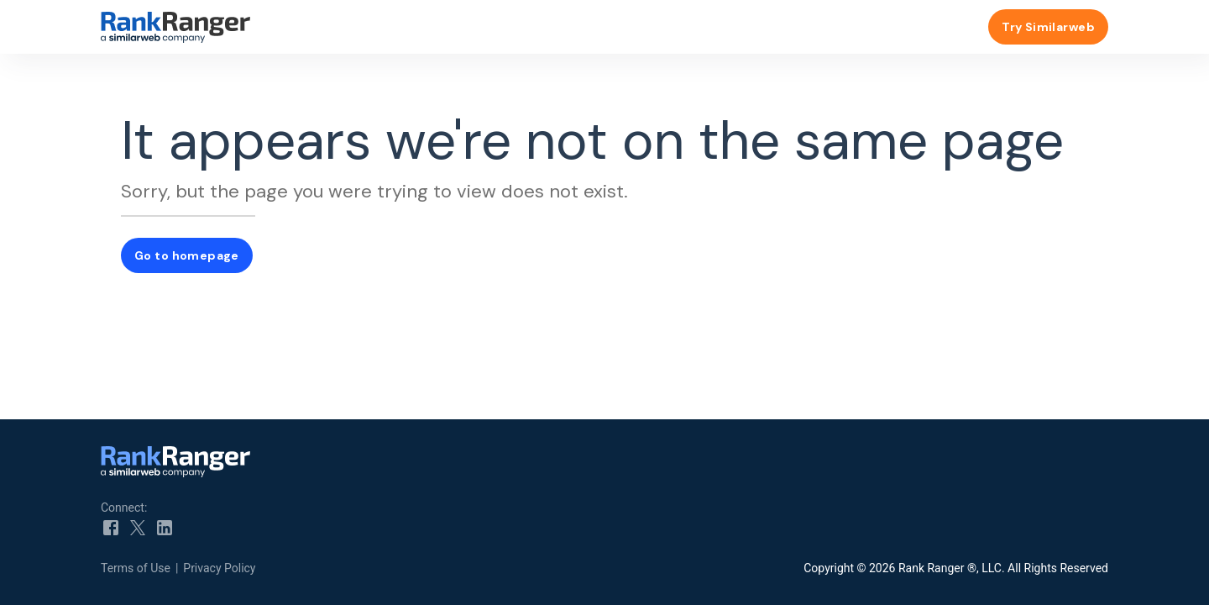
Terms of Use (135, 568)
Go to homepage (186, 255)
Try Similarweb (1048, 26)
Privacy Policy (219, 568)
